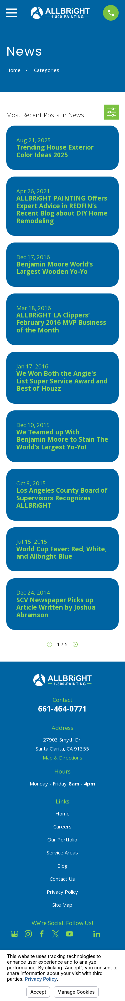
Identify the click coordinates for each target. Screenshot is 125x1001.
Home (62, 813)
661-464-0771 (62, 709)
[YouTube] (69, 933)
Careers (62, 826)
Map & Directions (62, 757)
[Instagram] (28, 933)
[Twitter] (55, 933)
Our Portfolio (62, 839)
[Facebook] (41, 933)
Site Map (62, 904)
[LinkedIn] (96, 933)
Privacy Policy (62, 891)
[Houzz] (83, 933)
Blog (62, 865)
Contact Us (62, 878)
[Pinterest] (110, 933)
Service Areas (62, 852)
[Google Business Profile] (14, 933)
